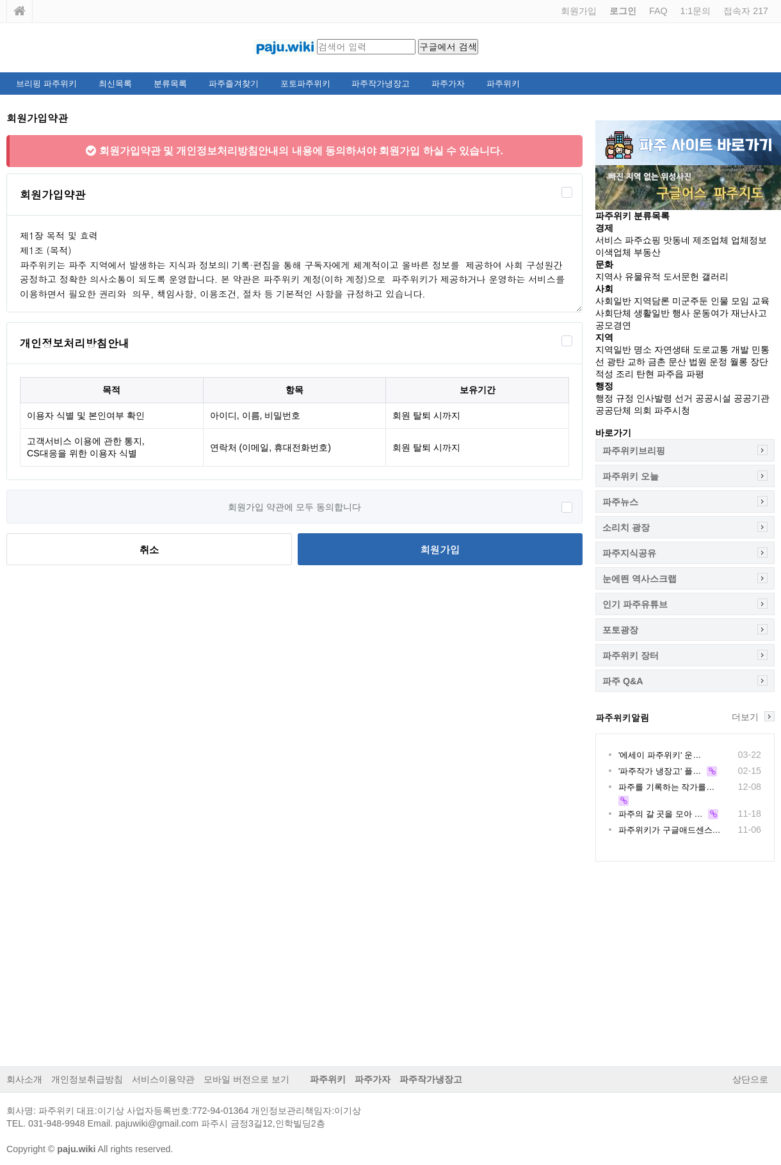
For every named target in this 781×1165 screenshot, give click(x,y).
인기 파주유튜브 (635, 604)
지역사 (608, 276)
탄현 (645, 374)
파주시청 (672, 410)
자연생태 (672, 349)
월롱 (739, 362)
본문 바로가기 (0, 0)
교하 (636, 362)
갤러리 (715, 276)
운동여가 (711, 313)
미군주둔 (690, 301)
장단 (759, 362)
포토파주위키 (305, 83)
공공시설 (713, 398)
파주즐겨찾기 (234, 83)
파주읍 (670, 374)
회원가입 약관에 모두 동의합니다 (294, 507)
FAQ (658, 11)
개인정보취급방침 (87, 1079)
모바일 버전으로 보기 (246, 1079)
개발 (740, 349)
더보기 (745, 716)
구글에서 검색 (448, 46)
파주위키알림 (622, 717)
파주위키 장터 (630, 655)
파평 (695, 374)
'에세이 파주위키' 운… (659, 755)
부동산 (647, 252)
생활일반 (652, 313)
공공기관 (751, 398)
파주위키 (503, 83)
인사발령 (654, 398)
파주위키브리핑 (633, 451)
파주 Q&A (622, 681)
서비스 (608, 240)
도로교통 (711, 349)
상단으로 (750, 1079)
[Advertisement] (391, 970)
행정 (604, 398)
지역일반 (613, 349)
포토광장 (620, 630)
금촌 (657, 362)
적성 (604, 374)
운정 (718, 362)
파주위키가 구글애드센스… (669, 830)
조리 (625, 374)
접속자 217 (745, 11)
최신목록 (115, 83)
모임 (740, 301)
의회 (643, 410)
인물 (720, 301)
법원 (698, 362)
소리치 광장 (626, 527)
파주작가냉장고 (380, 83)
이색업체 (613, 252)
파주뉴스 (620, 502)
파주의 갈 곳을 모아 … (660, 814)
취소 (149, 549)
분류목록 (170, 83)
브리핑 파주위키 (46, 83)
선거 (684, 398)
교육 (760, 301)
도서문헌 (681, 276)
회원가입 (579, 11)
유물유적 (643, 276)
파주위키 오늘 (630, 476)
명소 (643, 349)
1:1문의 (695, 11)
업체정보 (749, 240)
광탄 (616, 362)
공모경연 (613, 325)
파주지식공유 (629, 553)
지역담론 (652, 301)
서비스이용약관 (163, 1079)
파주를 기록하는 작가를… (666, 787)
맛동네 (676, 240)
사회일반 (613, 301)
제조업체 (711, 240)
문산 (677, 362)
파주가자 (448, 83)
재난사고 (749, 313)
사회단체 (613, 313)
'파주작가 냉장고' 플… (659, 771)
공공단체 (613, 410)
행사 (681, 313)
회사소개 (24, 1079)
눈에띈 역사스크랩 (639, 579)
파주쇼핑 (643, 240)
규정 (625, 398)
